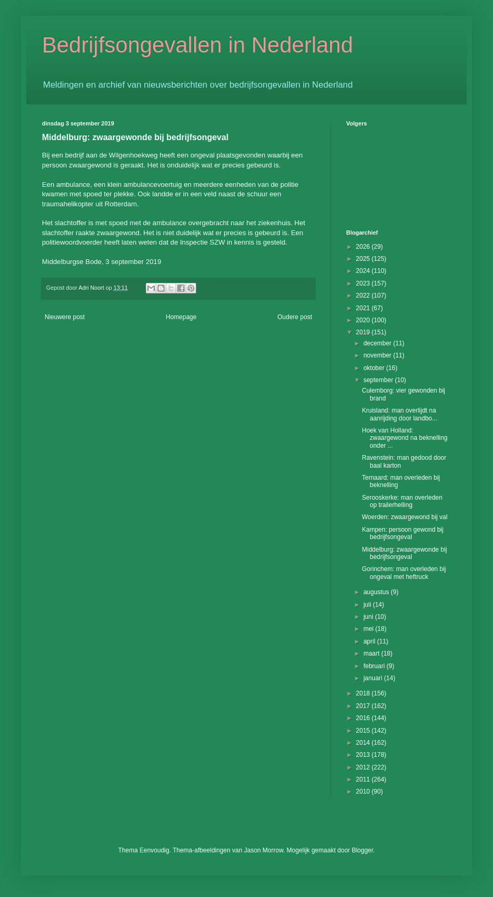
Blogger (362, 850)
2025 (364, 258)
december (378, 343)
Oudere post (294, 317)
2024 (364, 271)
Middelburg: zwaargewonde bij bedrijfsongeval (404, 553)
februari (375, 666)
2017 (364, 706)
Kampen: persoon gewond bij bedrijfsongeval (402, 533)
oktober (374, 368)
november (378, 355)
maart (372, 653)
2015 (364, 730)
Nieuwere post (65, 317)
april (370, 641)
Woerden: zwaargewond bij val (404, 517)
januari (373, 678)
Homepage (181, 317)
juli (368, 604)
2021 (364, 308)
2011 (364, 779)
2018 (364, 693)
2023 (364, 283)
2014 (364, 742)
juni (369, 616)
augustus (377, 592)
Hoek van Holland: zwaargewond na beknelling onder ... (404, 438)
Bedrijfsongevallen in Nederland (197, 45)
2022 (364, 295)
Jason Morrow (263, 850)
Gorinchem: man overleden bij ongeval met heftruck (404, 572)
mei (369, 628)
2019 (364, 332)
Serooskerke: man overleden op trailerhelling (402, 501)
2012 (364, 767)
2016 (364, 718)
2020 (364, 320)
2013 (364, 754)
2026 (364, 246)
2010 (364, 791)
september (379, 380)
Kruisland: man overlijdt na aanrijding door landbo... (399, 414)
